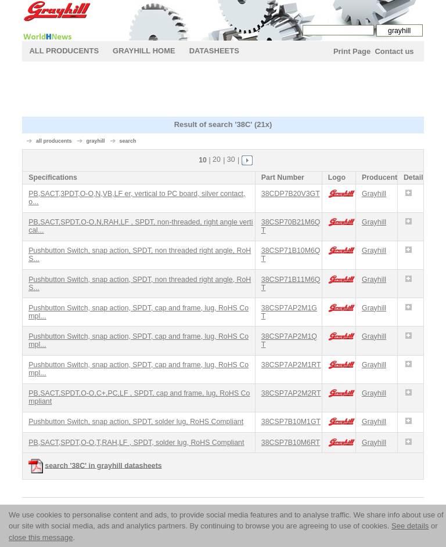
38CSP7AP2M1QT (289, 340)
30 (231, 159)
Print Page (352, 51)
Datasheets (214, 50)
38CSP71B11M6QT (291, 284)
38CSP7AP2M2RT (291, 393)
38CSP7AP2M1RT (291, 365)
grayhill (95, 141)
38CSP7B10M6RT (290, 443)
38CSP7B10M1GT (291, 422)
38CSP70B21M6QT (291, 226)
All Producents (64, 50)
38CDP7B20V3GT (290, 194)
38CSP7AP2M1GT (289, 312)
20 (217, 159)
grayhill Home (144, 50)
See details (410, 525)
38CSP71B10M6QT (291, 255)
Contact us (394, 51)
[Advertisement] (233, 90)
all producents (54, 141)
